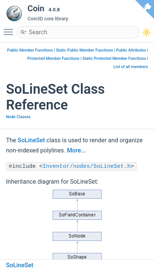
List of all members (130, 66)
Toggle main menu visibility (10, 28)
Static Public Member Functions (84, 50)
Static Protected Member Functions (114, 58)
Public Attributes (131, 50)
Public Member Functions (30, 50)
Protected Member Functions (53, 58)
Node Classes (18, 116)
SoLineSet (31, 140)
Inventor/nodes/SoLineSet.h (87, 166)
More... (76, 150)
